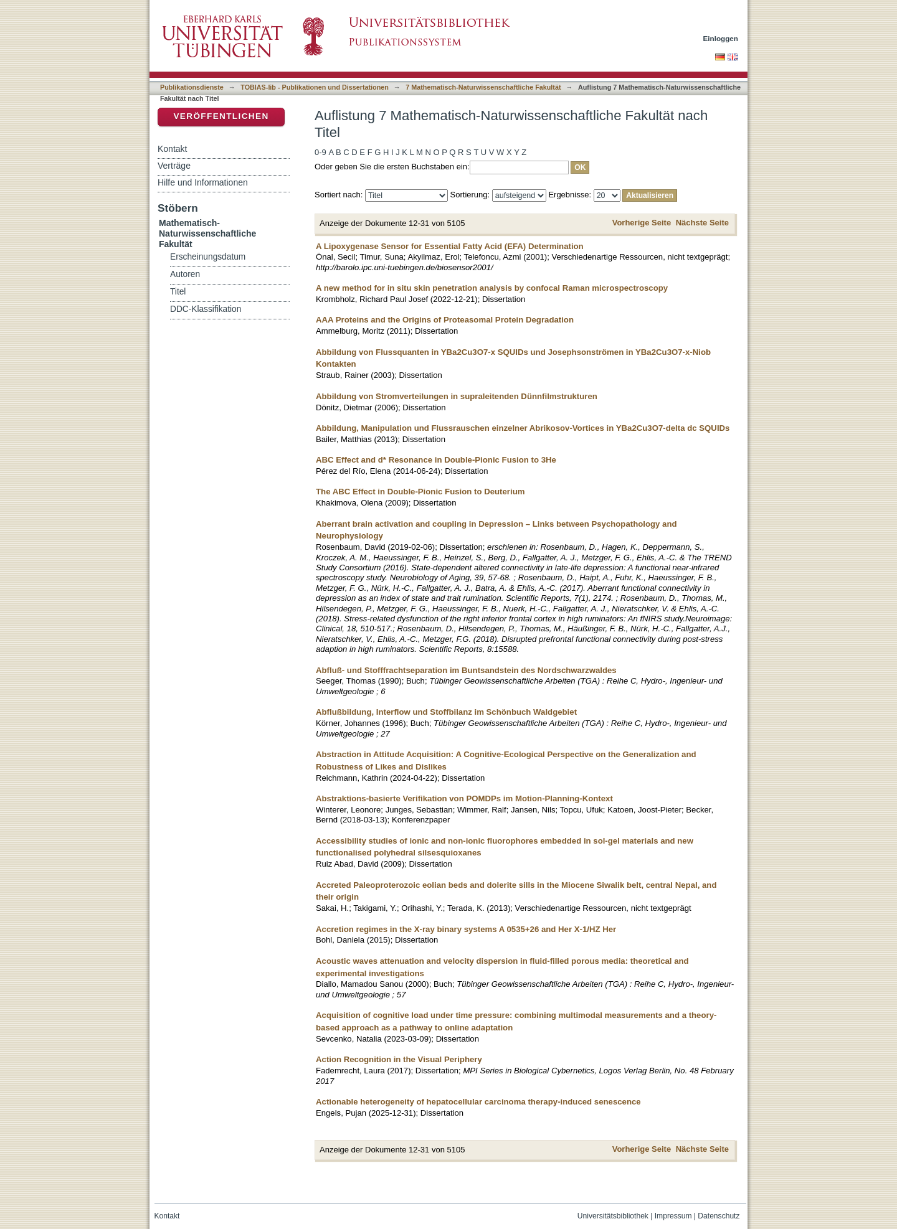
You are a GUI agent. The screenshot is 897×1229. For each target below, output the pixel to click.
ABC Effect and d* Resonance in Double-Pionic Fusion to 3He (436, 459)
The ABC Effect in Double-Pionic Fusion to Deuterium (420, 491)
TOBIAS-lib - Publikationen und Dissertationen (314, 87)
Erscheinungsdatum (207, 256)
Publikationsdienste (192, 87)
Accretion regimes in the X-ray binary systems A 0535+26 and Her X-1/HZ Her (466, 929)
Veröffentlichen (220, 116)
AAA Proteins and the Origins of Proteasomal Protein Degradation (445, 319)
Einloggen (721, 38)
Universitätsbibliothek (612, 1216)
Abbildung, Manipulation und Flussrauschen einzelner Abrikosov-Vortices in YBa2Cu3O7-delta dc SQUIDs (522, 428)
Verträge (174, 166)
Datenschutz (718, 1216)
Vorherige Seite (641, 222)
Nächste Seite (702, 222)
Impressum (673, 1216)
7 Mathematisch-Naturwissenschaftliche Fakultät (483, 87)
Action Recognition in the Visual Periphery (399, 1059)
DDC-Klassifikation (205, 309)
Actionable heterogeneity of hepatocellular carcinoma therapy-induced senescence (478, 1101)
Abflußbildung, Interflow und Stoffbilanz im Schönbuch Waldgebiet (446, 712)
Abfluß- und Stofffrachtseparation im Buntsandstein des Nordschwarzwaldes (466, 670)
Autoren (185, 274)
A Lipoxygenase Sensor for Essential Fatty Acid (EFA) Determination (450, 246)
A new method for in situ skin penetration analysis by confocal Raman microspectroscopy (492, 288)
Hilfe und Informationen (203, 182)
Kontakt (172, 149)
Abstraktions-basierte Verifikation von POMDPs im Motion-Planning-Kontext (464, 798)
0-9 (320, 152)
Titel (178, 291)
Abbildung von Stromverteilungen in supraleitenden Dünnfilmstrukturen (456, 396)
